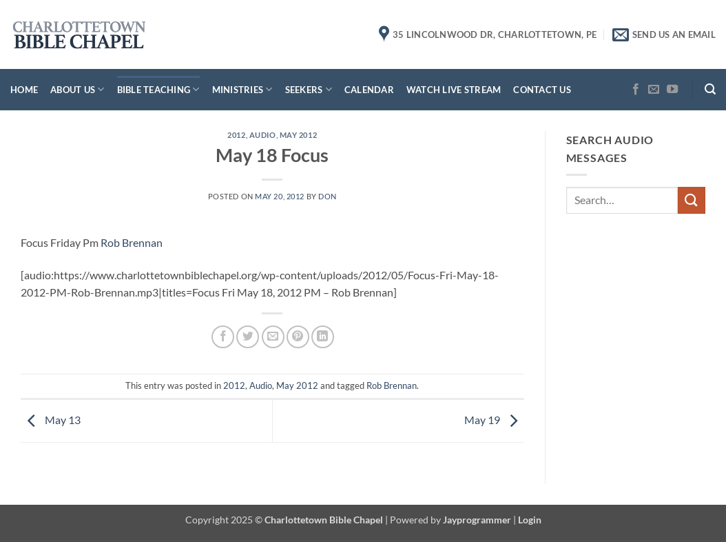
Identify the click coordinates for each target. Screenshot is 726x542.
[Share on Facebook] (222, 336)
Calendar (369, 89)
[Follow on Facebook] (635, 89)
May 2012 (298, 134)
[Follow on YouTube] (672, 89)
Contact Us (542, 89)
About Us (77, 89)
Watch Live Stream (453, 89)
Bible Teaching (158, 89)
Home (24, 89)
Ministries (242, 89)
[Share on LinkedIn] (322, 336)
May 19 (494, 419)
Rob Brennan (132, 242)
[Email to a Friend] (273, 336)
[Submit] (691, 200)
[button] (710, 89)
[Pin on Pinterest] (298, 336)
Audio (262, 134)
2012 (236, 134)
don (327, 196)
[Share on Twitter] (247, 336)
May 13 (51, 419)
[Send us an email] (653, 89)
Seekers (308, 89)
